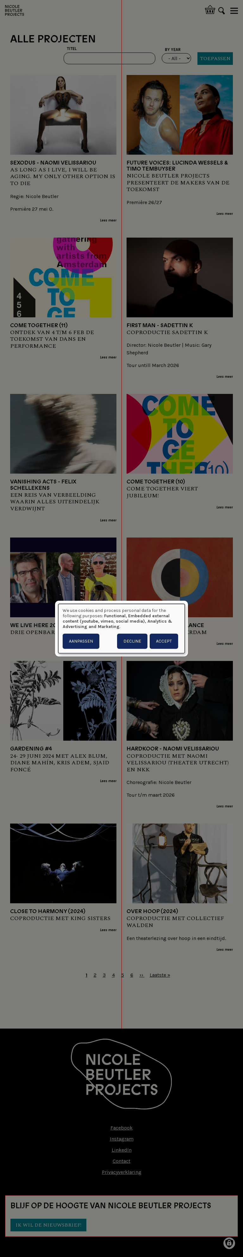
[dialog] (121, 628)
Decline (132, 641)
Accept (164, 641)
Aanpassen (81, 641)
